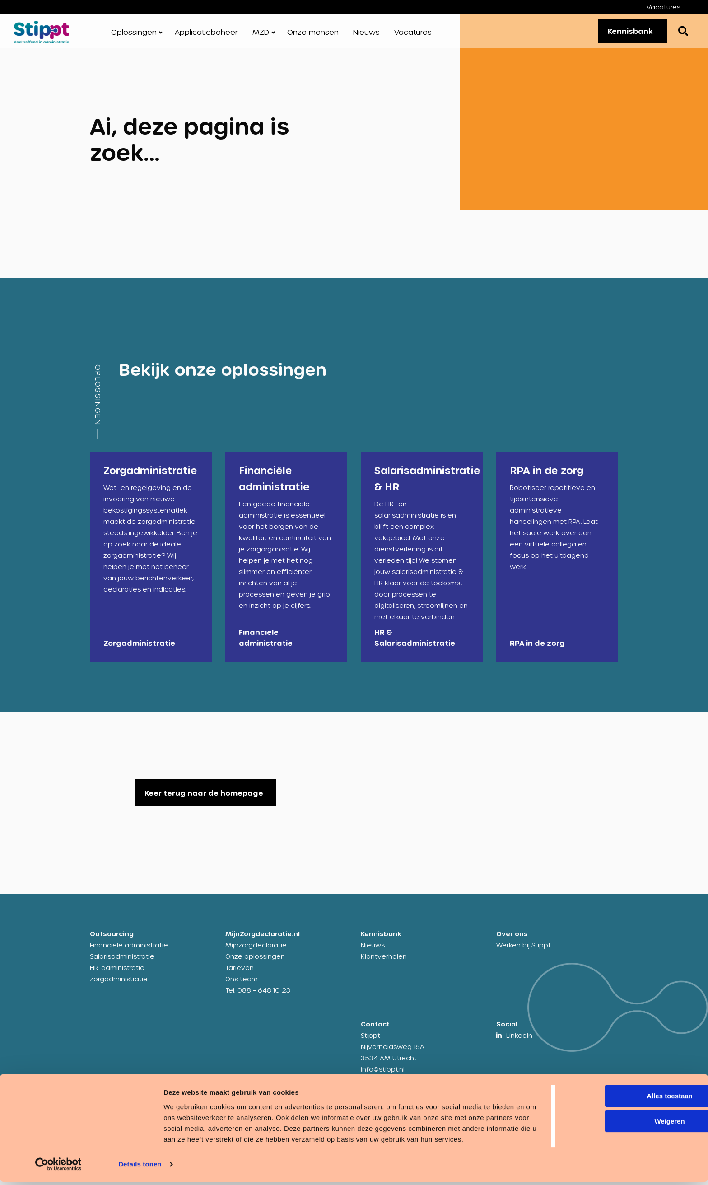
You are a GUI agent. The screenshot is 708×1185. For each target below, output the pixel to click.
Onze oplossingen (255, 964)
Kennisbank (625, 34)
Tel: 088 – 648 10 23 (257, 998)
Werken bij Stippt (523, 952)
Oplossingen (134, 36)
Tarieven (239, 975)
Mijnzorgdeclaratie (256, 952)
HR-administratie (117, 975)
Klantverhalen (384, 964)
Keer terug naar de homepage (203, 800)
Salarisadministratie (122, 964)
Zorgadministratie (119, 986)
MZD (260, 36)
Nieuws (366, 36)
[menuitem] (670, 7)
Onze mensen (313, 36)
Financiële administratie (129, 952)
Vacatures (663, 7)
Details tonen (139, 1167)
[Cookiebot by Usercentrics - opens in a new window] (58, 1167)
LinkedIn (519, 1043)
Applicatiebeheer (206, 36)
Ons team (241, 986)
